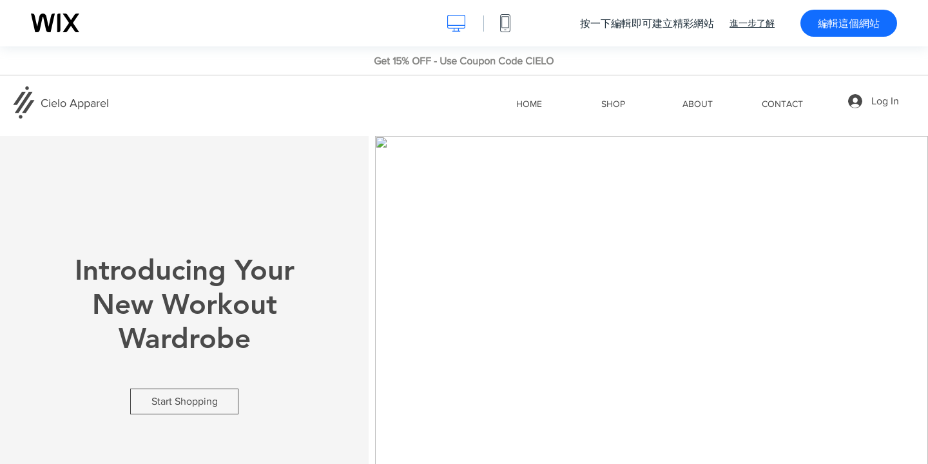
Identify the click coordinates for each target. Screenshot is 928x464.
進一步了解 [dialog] (752, 23)
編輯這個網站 (849, 23)
